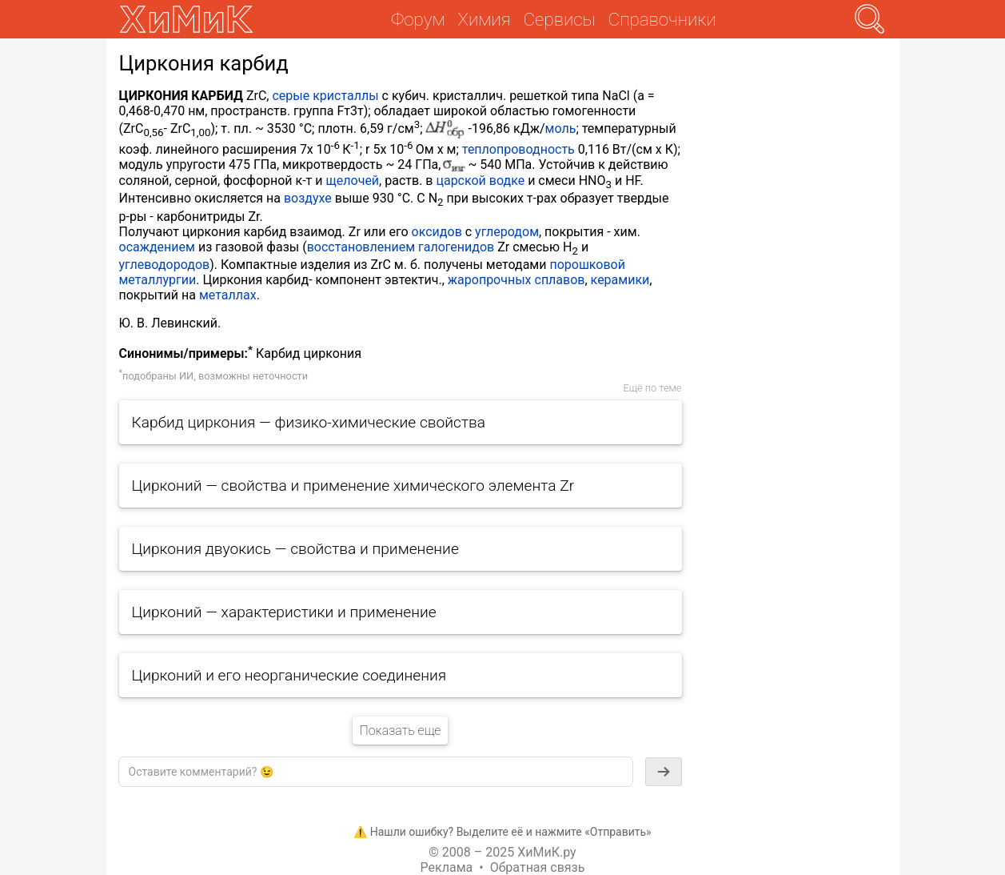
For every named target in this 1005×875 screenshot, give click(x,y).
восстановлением (361, 247)
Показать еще (400, 730)
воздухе (308, 198)
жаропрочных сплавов (516, 279)
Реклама (447, 867)
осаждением (157, 247)
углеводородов (164, 264)
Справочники (662, 19)
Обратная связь (537, 867)
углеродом (507, 231)
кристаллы (345, 95)
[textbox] (375, 771)
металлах (228, 295)
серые (290, 95)
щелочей (352, 180)
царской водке (480, 180)
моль (560, 128)
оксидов (437, 231)
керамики (620, 279)
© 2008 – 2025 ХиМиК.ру (502, 852)
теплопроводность (518, 149)
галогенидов (456, 247)
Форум (418, 19)
